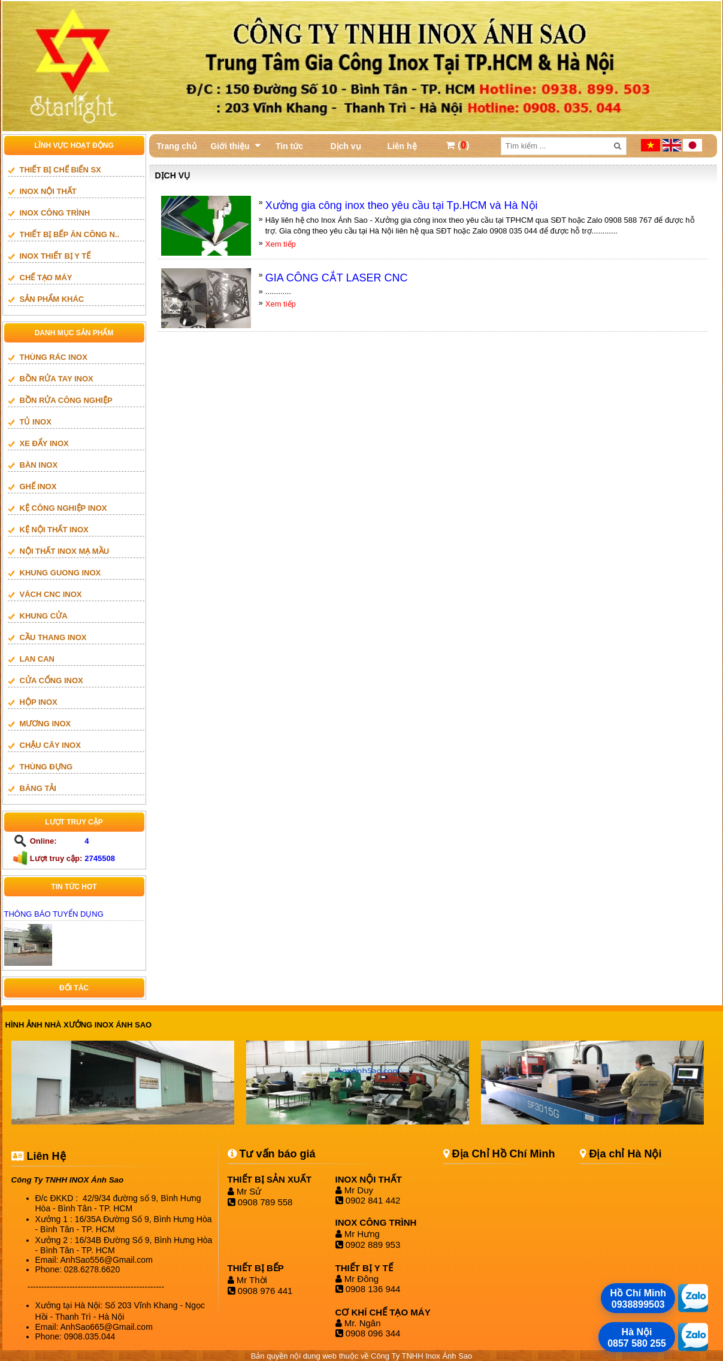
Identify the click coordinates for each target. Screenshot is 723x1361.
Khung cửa (44, 615)
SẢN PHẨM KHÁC (52, 299)
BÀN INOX (39, 464)
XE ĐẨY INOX (44, 443)
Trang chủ (176, 146)
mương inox (45, 723)
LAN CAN (37, 658)
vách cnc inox (51, 594)
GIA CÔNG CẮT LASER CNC (336, 278)
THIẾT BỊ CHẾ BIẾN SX (60, 169)
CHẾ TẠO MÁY (46, 277)
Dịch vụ (345, 146)
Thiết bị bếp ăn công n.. (70, 234)
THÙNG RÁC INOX (53, 357)
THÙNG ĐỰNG (46, 766)
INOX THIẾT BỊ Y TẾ (55, 255)
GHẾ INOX (38, 486)
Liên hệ (401, 146)
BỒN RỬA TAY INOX (56, 378)
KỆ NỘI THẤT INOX (54, 529)
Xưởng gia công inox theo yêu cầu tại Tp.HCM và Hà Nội (401, 205)
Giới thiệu (229, 146)
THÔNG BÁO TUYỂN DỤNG (54, 914)
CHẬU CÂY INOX (50, 745)
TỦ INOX (36, 421)
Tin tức (289, 146)
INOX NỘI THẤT (48, 191)
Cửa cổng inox (51, 680)
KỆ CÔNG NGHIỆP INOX (63, 508)
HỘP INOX (39, 702)
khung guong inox (60, 572)
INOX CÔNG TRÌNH (55, 212)
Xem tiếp (280, 244)
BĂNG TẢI (38, 788)
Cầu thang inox (53, 637)
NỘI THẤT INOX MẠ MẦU (65, 551)
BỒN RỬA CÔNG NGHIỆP (66, 400)
